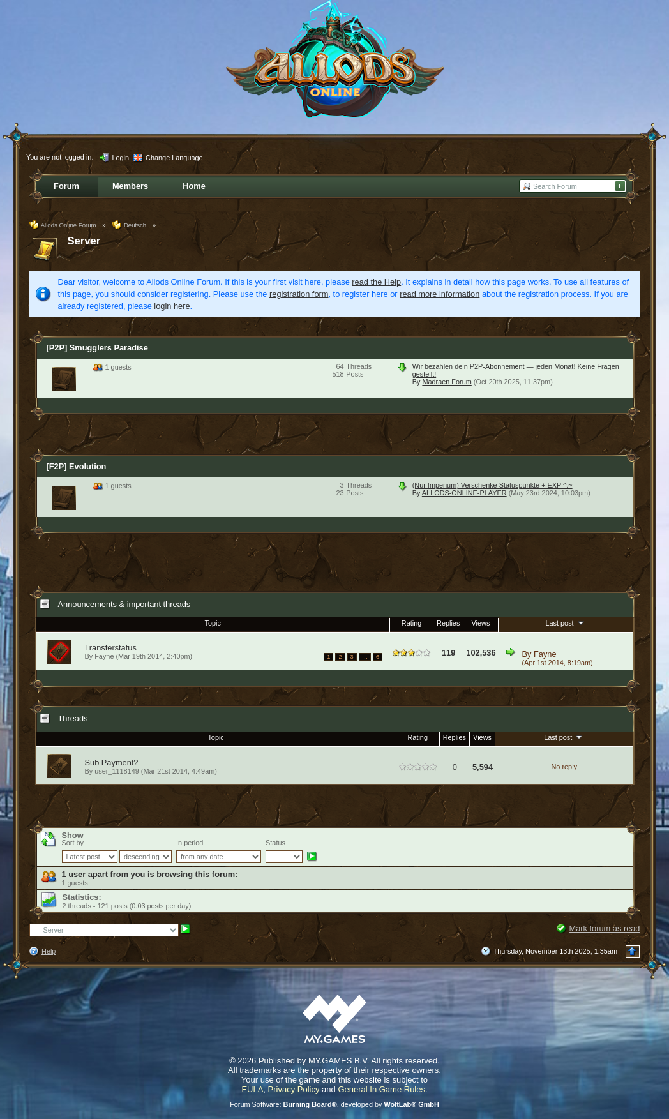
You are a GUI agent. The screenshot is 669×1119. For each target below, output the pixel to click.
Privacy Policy (294, 1089)
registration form (298, 294)
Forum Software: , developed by (334, 1104)
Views (481, 623)
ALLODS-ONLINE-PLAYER (464, 493)
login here (172, 306)
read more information (439, 294)
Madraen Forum (446, 382)
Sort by (73, 842)
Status (275, 842)
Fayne (545, 654)
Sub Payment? (112, 762)
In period (189, 842)
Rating (411, 623)
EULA (252, 1089)
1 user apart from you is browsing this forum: (150, 874)
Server (84, 241)
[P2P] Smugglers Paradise (97, 347)
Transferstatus (111, 647)
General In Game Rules (381, 1089)
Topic (213, 623)
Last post (565, 622)
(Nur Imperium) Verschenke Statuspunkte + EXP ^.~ (492, 485)
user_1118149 (116, 771)
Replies (448, 623)
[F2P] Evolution (77, 466)
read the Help (376, 282)
